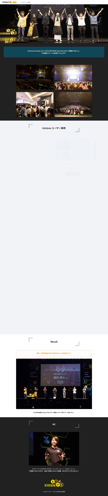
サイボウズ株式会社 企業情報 (59, 491)
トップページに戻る (25, 2)
